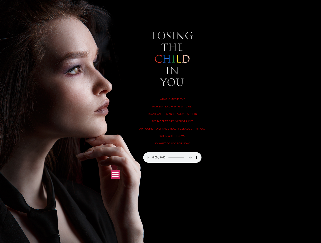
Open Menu (115, 174)
